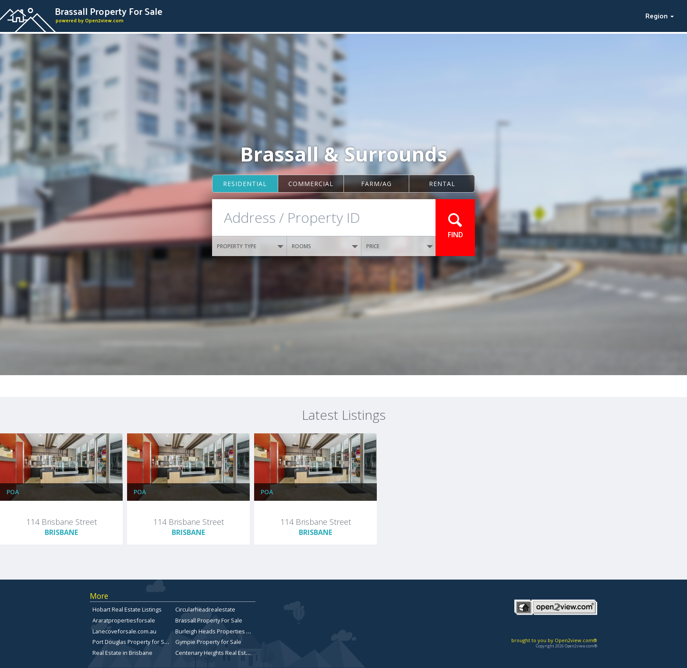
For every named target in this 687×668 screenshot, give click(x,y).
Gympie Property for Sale (208, 642)
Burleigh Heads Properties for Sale (221, 631)
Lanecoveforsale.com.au (124, 631)
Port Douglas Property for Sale (132, 642)
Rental (442, 183)
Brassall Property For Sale (208, 620)
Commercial (310, 183)
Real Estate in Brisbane (122, 653)
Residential (245, 183)
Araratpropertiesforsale (123, 620)
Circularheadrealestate (205, 609)
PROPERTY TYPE (250, 246)
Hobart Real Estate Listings (127, 609)
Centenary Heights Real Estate (214, 653)
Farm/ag (376, 183)
